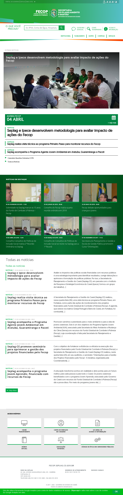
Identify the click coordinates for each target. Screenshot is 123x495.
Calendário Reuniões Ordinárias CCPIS (21, 158)
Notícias (9, 55)
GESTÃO (91, 36)
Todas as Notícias (13, 162)
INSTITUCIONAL (66, 36)
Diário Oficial (24, 442)
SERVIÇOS (112, 36)
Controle (101, 36)
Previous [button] (6, 80)
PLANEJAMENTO (79, 36)
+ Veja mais (112, 123)
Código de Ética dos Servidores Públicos (97, 441)
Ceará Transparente (24, 425)
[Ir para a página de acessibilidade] (104, 1)
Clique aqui (75, 491)
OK (116, 492)
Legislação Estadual (61, 442)
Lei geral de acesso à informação (97, 425)
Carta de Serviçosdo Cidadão (61, 425)
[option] (61, 80)
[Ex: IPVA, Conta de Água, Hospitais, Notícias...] (41, 27)
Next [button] (116, 80)
